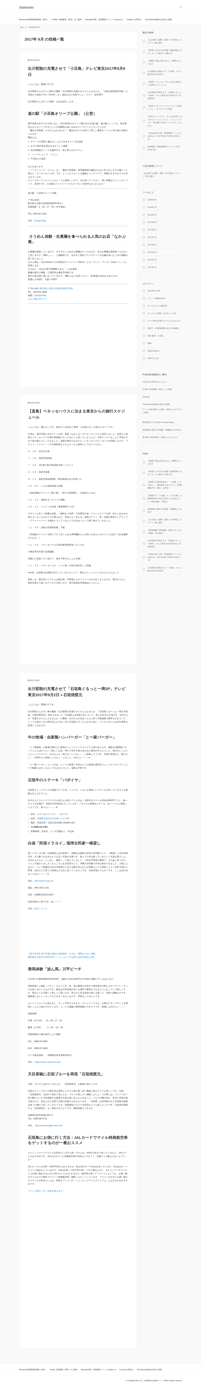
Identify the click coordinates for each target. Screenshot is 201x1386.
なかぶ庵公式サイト (37, 299)
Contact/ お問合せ (134, 19)
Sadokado (26, 7)
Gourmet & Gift (153, 291)
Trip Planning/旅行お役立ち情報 (158, 19)
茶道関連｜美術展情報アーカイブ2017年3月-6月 (163, 148)
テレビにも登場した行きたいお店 (161, 313)
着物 (149, 343)
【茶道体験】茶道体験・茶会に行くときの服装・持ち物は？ (164, 531)
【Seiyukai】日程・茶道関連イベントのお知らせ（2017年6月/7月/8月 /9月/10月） (164, 136)
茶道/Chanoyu (153, 351)
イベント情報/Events (156, 298)
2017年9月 (152, 222)
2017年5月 (152, 245)
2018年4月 (152, 215)
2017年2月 (152, 260)
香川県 (56, 288)
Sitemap (146, 397)
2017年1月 (152, 267)
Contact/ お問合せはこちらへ (155, 382)
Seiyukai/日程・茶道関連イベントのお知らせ (104, 19)
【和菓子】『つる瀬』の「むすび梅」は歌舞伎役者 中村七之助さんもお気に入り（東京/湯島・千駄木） (164, 498)
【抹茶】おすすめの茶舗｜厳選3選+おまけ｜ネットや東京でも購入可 (164, 51)
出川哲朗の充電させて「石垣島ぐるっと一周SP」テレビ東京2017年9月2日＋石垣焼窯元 (164, 95)
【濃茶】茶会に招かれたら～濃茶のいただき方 (164, 62)
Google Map (40, 295)
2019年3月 (152, 200)
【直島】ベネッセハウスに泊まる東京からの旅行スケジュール (164, 83)
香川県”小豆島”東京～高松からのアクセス (160, 437)
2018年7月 (152, 207)
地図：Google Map (37, 221)
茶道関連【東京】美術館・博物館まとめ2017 (162, 430)
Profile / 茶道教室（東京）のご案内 (67, 19)
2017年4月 (152, 252)
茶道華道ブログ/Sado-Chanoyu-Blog (158, 422)
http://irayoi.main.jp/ (43, 881)
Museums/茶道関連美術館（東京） (34, 19)
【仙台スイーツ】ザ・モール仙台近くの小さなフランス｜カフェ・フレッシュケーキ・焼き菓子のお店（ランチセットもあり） (164, 121)
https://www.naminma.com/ (48, 1062)
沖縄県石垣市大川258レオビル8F (53, 818)
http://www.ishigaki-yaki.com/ (49, 1125)
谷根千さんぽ (153, 358)
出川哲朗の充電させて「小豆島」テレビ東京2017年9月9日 (164, 72)
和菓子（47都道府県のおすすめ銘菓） (163, 328)
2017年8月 (152, 230)
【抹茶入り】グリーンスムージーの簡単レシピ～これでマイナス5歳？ (164, 107)
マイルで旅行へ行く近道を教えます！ (46, 1191)
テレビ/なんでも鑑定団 (157, 306)
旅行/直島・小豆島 (155, 336)
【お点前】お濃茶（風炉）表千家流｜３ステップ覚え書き (164, 41)
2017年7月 (152, 237)
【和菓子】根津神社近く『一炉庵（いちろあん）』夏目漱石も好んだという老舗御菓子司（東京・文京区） (164, 485)
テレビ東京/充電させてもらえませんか (163, 321)
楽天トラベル (40, 908)
